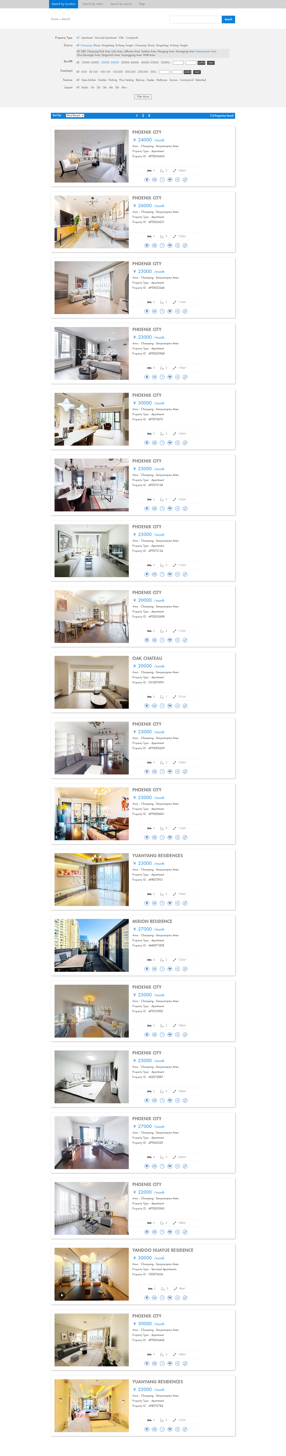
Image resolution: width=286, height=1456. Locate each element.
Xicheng (119, 45)
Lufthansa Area (132, 51)
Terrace (173, 80)
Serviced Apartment (106, 37)
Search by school (121, 4)
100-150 (105, 72)
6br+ (124, 87)
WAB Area (149, 55)
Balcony (140, 80)
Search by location (63, 4)
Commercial (186, 80)
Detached (201, 80)
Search (65, 19)
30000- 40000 (130, 62)
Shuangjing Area (185, 51)
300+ (153, 72)
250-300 (143, 72)
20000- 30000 (110, 62)
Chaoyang (86, 45)
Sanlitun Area (148, 51)
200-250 (130, 72)
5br (117, 87)
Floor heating (126, 80)
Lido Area (117, 51)
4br (111, 87)
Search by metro (93, 4)
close (282, 3)
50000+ (166, 62)
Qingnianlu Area (110, 55)
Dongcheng (108, 45)
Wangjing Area (165, 51)
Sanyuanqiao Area (206, 51)
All (77, 37)
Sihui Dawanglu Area (88, 55)
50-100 (93, 72)
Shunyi (97, 45)
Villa (121, 37)
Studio (84, 87)
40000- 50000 (150, 62)
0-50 (84, 72)
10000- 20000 (90, 62)
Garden (102, 80)
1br (92, 87)
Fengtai (129, 45)
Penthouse (161, 80)
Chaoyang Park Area (98, 51)
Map (142, 4)
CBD (83, 51)
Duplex (150, 80)
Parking (113, 80)
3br (105, 87)
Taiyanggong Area (131, 55)
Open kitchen (88, 80)
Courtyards (132, 37)
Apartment (87, 37)
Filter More (143, 96)
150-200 (118, 72)
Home (54, 19)
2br (99, 87)
